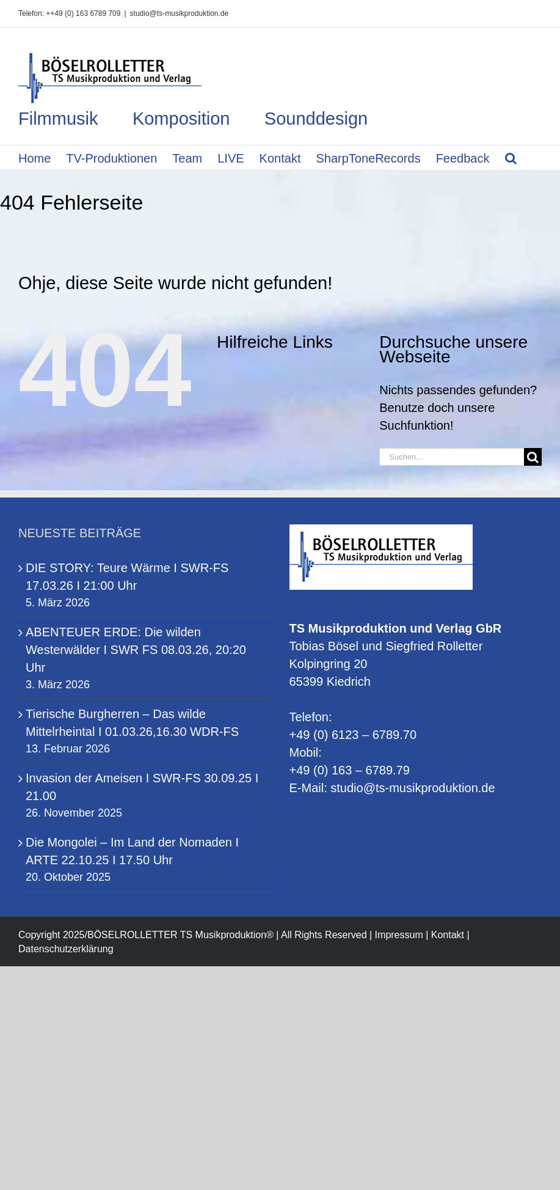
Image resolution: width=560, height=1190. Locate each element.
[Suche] (533, 457)
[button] (511, 157)
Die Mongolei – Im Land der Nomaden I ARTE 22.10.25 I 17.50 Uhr (132, 851)
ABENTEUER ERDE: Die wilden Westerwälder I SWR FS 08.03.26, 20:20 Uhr (136, 649)
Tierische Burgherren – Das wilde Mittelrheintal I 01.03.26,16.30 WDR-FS (132, 722)
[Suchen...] (451, 457)
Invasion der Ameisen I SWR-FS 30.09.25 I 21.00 (142, 787)
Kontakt (447, 935)
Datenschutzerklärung (66, 949)
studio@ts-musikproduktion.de (179, 13)
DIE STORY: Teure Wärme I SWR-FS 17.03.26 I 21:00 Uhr (127, 576)
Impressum (399, 935)
